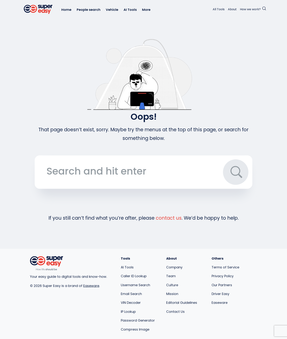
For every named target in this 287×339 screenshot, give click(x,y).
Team (171, 276)
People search (88, 9)
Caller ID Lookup (134, 276)
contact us (169, 218)
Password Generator (138, 320)
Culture (172, 285)
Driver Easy (220, 294)
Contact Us (175, 311)
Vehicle (112, 9)
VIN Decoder (131, 302)
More (146, 9)
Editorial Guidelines (181, 302)
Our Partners (222, 285)
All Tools (219, 9)
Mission (172, 294)
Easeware (91, 285)
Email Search (131, 294)
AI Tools (130, 9)
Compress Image (135, 329)
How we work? (250, 9)
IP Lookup (128, 311)
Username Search (135, 285)
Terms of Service (225, 267)
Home (66, 9)
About (232, 9)
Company (174, 267)
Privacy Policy (223, 276)
